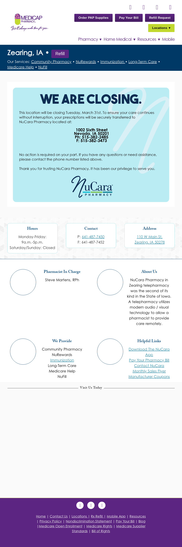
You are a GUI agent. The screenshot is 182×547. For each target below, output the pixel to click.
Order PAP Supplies (93, 17)
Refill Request (160, 17)
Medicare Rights (99, 526)
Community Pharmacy (51, 62)
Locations (161, 28)
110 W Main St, (150, 237)
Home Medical (119, 39)
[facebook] (143, 7)
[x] (156, 7)
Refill (60, 53)
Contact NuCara (149, 366)
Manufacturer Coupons (149, 376)
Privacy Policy (51, 521)
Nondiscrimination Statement (89, 521)
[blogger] (101, 505)
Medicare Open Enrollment (60, 526)
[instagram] (170, 7)
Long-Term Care (142, 62)
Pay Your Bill (128, 17)
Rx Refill (97, 516)
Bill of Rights (101, 531)
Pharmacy (89, 39)
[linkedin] (130, 7)
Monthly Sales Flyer (149, 371)
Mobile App (116, 516)
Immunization (112, 62)
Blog (141, 521)
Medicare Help (20, 67)
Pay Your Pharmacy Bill (149, 360)
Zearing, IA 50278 (150, 242)
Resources (148, 39)
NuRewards (86, 62)
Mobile (168, 39)
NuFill (42, 67)
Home (41, 516)
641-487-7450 (93, 237)
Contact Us (59, 516)
